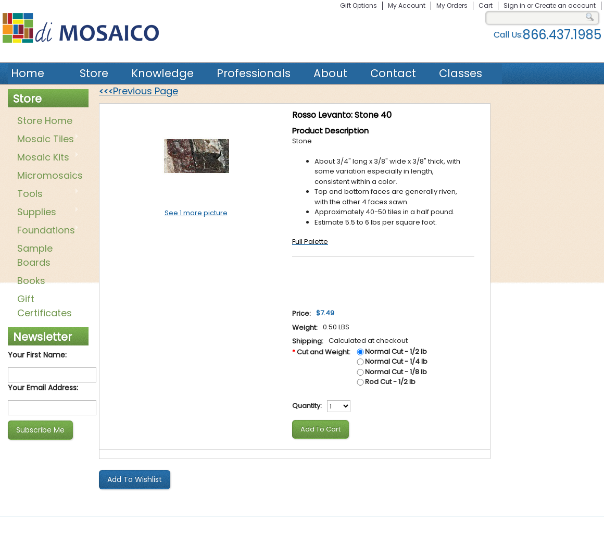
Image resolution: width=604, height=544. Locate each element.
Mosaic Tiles (46, 139)
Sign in (514, 5)
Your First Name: (37, 355)
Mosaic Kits (46, 158)
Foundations (46, 231)
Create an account (565, 5)
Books (31, 280)
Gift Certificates (44, 305)
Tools (46, 194)
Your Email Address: (43, 387)
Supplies (46, 212)
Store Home (44, 120)
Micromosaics (48, 176)
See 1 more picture (196, 213)
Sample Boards (35, 255)
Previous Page (138, 90)
